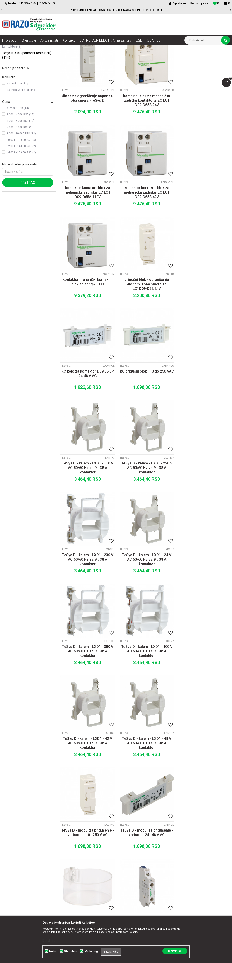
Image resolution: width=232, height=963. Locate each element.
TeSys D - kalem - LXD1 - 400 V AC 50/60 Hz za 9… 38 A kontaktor (145, 506)
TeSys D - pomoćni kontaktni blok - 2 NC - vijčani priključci (145, 776)
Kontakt (68, 851)
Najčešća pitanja (139, 886)
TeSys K (11, 81)
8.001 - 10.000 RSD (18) (21, 178)
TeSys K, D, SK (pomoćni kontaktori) (26, 100)
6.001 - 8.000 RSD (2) (20, 172)
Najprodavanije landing (21, 135)
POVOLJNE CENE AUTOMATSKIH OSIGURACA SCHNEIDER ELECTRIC (116, 10)
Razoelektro (9, 48)
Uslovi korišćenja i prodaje (146, 842)
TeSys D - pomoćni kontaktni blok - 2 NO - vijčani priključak (203, 776)
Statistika (70, 951)
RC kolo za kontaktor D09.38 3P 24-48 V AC (87, 323)
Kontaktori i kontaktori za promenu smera (121, 48)
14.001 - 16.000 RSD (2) (21, 197)
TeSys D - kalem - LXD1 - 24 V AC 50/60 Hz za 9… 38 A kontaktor (203, 416)
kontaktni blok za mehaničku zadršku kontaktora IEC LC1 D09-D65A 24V (145, 144)
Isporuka (134, 866)
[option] (116, 10)
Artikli (25, 48)
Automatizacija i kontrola (49, 48)
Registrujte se (199, 3)
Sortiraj (167, 57)
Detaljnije (49, 941)
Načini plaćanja (138, 856)
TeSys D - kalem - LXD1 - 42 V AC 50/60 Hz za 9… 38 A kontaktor (203, 506)
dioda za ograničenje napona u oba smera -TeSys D (87, 142)
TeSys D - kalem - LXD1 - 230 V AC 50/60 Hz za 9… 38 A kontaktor (145, 416)
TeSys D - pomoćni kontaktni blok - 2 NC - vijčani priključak (203, 685)
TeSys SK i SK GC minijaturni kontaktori (21, 89)
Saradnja (69, 846)
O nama (68, 842)
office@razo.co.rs (19, 877)
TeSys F (11, 74)
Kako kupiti (135, 851)
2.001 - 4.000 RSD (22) (20, 159)
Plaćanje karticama (141, 861)
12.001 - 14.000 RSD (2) (21, 191)
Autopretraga (148, 57)
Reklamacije (136, 876)
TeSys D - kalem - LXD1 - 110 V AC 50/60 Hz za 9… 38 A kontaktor (203, 325)
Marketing (91, 951)
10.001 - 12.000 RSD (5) (21, 185)
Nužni (53, 951)
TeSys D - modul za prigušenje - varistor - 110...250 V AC (145, 595)
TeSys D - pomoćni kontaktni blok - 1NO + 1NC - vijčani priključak (145, 688)
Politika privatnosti (141, 846)
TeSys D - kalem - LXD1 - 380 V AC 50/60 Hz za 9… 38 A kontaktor (87, 506)
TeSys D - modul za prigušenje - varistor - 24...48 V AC (203, 595)
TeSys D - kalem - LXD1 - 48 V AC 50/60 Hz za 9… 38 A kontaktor (87, 597)
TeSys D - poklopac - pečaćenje (87, 683)
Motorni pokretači (80, 48)
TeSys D (12, 68)
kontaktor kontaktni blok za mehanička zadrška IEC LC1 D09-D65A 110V (203, 144)
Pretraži (28, 228)
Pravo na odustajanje (143, 891)
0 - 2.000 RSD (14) (18, 153)
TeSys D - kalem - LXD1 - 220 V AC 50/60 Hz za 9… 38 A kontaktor (87, 416)
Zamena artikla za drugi (145, 871)
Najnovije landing (17, 128)
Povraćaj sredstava (141, 881)
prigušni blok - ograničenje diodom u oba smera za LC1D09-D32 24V (203, 235)
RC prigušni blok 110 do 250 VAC (145, 323)
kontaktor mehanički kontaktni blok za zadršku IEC (145, 232)
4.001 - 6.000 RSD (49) (20, 166)
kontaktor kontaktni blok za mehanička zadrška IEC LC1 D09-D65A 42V (87, 235)
